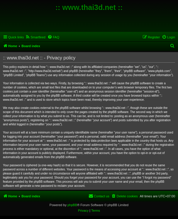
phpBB (72, 205)
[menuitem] (35, 37)
